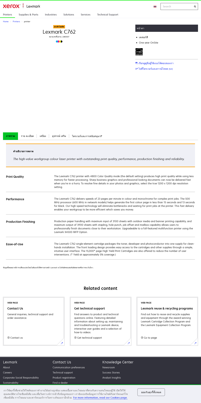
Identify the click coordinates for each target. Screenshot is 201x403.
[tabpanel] (100, 201)
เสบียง (43, 136)
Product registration (64, 377)
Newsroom (108, 367)
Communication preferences (69, 367)
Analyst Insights (111, 377)
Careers (7, 372)
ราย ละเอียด (27, 136)
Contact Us (62, 362)
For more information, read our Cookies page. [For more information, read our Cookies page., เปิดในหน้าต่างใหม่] (100, 397)
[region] (100, 393)
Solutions (68, 14)
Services (85, 14)
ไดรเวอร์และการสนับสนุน (87, 136)
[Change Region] (155, 6)
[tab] (10, 136)
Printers (7, 14)
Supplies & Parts (28, 14)
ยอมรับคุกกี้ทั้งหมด (151, 392)
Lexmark (10, 362)
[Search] (195, 6)
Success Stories (111, 372)
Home (21, 5)
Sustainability (10, 382)
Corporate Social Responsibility (21, 377)
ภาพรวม (10, 136)
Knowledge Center (117, 362)
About (6, 367)
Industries (51, 14)
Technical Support (107, 14)
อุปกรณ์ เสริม (59, 136)
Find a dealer (60, 382)
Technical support (63, 372)
